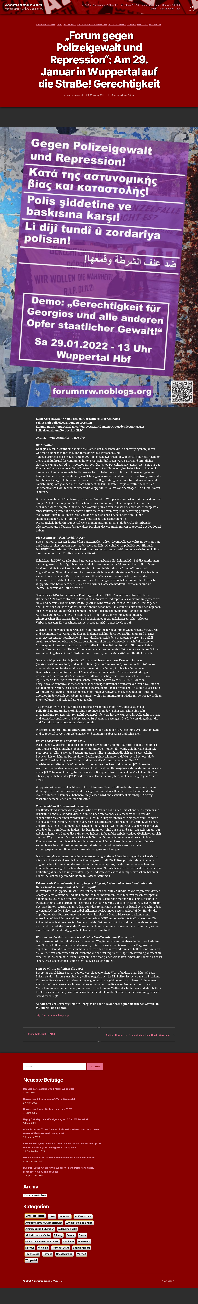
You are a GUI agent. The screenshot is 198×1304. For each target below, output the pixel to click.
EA (178, 9)
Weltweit (155, 25)
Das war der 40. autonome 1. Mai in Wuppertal (52, 1096)
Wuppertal (99, 29)
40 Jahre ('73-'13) (171, 5)
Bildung (61, 1249)
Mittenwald (90, 1255)
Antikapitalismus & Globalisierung (46, 1235)
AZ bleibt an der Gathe (39, 1249)
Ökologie (44, 1262)
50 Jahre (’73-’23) (129, 5)
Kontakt (153, 9)
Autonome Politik (72, 1242)
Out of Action (167, 9)
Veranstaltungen (150, 5)
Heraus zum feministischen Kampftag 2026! (51, 1117)
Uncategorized (68, 1269)
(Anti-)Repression (47, 25)
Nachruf (30, 1262)
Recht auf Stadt (63, 1262)
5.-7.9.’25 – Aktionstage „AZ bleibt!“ (99, 5)
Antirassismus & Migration (99, 25)
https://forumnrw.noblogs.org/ (55, 1020)
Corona (74, 1249)
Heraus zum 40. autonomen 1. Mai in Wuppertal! (53, 1106)
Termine (142, 25)
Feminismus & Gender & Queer (44, 1255)
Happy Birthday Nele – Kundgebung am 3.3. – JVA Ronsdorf (60, 1127)
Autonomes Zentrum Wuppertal (26, 5)
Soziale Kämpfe (127, 25)
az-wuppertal (76, 100)
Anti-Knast (74, 25)
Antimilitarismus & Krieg (85, 1235)
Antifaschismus (89, 1228)
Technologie (33, 1269)
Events (87, 1249)
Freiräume (73, 1255)
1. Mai (63, 25)
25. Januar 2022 (97, 100)
